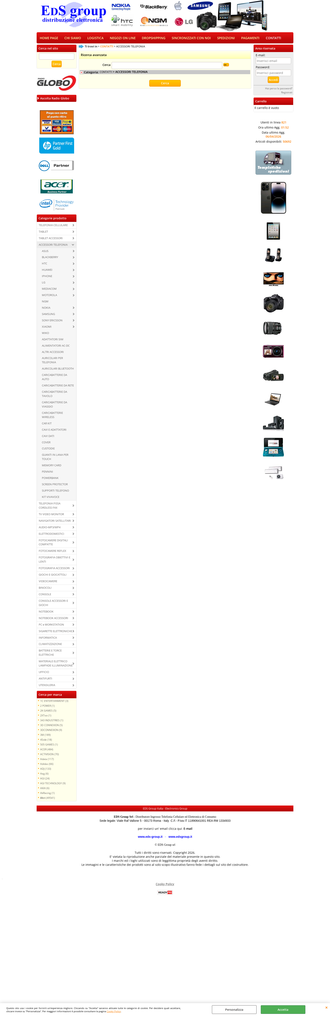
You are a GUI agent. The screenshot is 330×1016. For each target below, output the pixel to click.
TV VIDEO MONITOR (51, 514)
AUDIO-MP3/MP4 (49, 527)
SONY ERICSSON (52, 321)
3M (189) (45, 735)
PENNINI (47, 472)
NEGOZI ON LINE (123, 38)
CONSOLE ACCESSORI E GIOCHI (53, 603)
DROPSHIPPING (153, 38)
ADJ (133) (45, 769)
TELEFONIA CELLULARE (53, 225)
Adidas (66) (46, 764)
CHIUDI (326, 1007)
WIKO (45, 333)
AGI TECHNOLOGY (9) (53, 783)
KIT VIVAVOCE (50, 497)
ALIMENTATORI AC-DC (56, 346)
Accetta (283, 1010)
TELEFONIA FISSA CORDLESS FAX (49, 506)
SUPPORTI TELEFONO (55, 491)
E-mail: (260, 56)
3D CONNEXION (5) (51, 725)
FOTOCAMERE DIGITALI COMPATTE (53, 543)
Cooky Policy (114, 1011)
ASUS (45, 251)
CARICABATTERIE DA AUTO (54, 377)
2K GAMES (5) (48, 711)
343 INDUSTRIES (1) (51, 720)
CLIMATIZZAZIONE (50, 644)
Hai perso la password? (278, 88)
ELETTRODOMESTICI (51, 534)
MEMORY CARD (51, 466)
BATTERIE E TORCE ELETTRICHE (50, 653)
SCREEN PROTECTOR (55, 485)
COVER (46, 443)
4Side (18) (46, 740)
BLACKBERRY (50, 258)
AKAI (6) (44, 788)
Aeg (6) (44, 774)
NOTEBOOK (46, 612)
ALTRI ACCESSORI (53, 352)
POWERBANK (50, 478)
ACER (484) (46, 749)
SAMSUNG (48, 314)
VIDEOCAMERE (48, 581)
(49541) (47, 798)
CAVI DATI (48, 436)
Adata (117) (47, 759)
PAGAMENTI (250, 38)
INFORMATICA (48, 638)
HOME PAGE (49, 38)
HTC (44, 264)
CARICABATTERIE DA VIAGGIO (54, 405)
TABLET (43, 232)
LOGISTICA (95, 38)
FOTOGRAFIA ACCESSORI (54, 568)
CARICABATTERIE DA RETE (58, 386)
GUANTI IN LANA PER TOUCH (55, 457)
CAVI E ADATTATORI (54, 430)
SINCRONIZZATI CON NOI (191, 38)
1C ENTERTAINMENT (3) (54, 701)
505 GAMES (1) (49, 745)
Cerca (106, 65)
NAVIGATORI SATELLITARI (55, 521)
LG (43, 283)
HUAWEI (47, 270)
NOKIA (46, 308)
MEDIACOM (49, 289)
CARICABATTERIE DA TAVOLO (54, 394)
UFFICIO (44, 672)
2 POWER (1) (47, 706)
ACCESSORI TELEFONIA (53, 245)
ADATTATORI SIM (52, 340)
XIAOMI (47, 327)
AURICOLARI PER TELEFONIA (52, 361)
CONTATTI (273, 38)
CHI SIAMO (72, 38)
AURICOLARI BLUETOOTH (58, 369)
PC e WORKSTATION (51, 625)
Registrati (286, 92)
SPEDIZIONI (226, 38)
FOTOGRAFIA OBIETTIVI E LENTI (54, 560)
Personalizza (234, 1010)
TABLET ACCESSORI (51, 238)
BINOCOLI (45, 588)
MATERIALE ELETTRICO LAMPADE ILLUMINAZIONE (56, 664)
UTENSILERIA (47, 685)
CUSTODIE (48, 449)
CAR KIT (47, 424)
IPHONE (47, 276)
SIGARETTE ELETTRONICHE (55, 631)
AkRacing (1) (47, 793)
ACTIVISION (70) (49, 754)
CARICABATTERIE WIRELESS (52, 415)
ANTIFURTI (45, 679)
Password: (263, 68)
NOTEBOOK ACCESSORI (53, 618)
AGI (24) (45, 778)
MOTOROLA (49, 295)
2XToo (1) (45, 715)
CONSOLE (45, 594)
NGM (45, 302)
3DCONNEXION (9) (51, 730)
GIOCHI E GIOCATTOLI (53, 575)
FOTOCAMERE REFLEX (52, 551)
